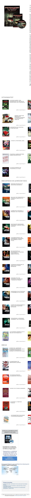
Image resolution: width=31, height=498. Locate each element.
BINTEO (4, 484)
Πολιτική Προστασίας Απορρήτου (20, 495)
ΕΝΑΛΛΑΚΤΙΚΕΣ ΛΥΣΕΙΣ (21, 485)
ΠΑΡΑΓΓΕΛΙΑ (11, 488)
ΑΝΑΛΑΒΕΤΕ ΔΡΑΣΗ (7, 486)
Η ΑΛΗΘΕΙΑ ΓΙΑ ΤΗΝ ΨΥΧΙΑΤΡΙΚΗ (9, 485)
